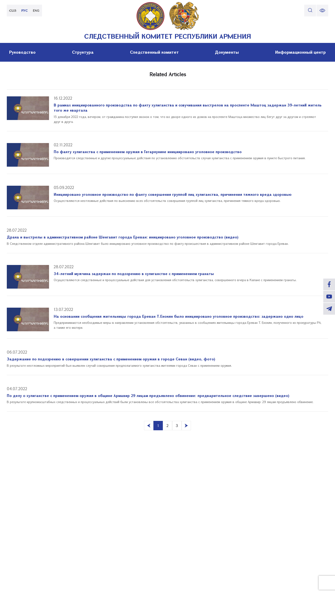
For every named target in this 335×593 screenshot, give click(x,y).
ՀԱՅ (12, 10)
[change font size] (322, 10)
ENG (36, 10)
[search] (310, 10)
